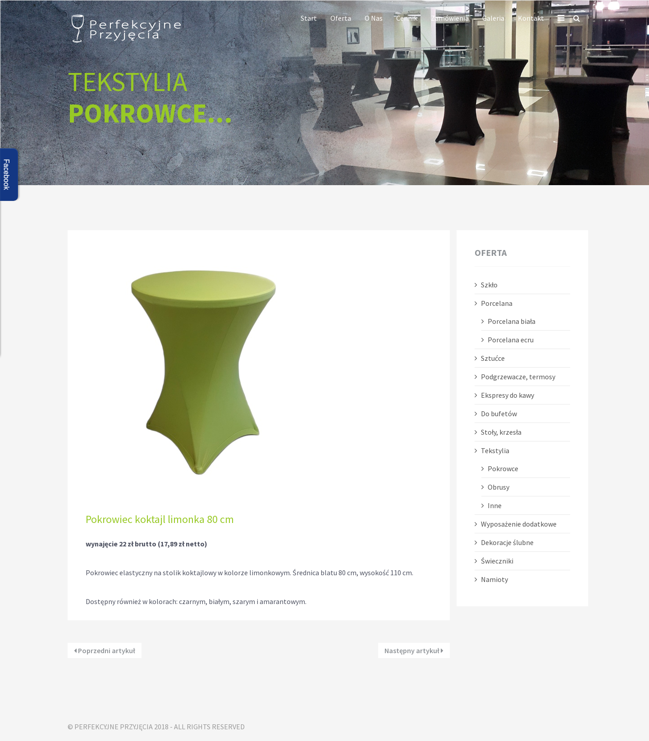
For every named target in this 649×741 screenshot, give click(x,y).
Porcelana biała (511, 321)
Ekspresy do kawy (507, 395)
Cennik (406, 18)
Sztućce (493, 358)
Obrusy (498, 486)
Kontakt (531, 18)
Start (309, 18)
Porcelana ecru (511, 339)
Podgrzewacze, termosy (518, 376)
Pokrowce (503, 468)
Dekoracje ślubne (507, 542)
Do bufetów (499, 413)
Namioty (494, 579)
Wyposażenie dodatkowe (519, 523)
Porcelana (496, 303)
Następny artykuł (413, 650)
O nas (374, 18)
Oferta (340, 18)
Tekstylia (495, 450)
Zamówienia (450, 18)
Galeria (493, 18)
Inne (495, 505)
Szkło (489, 284)
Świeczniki (497, 560)
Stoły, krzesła (501, 431)
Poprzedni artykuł (104, 650)
